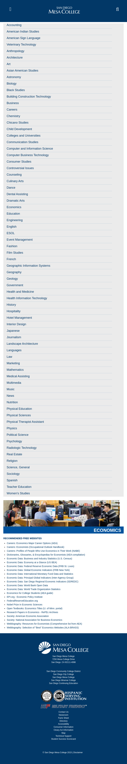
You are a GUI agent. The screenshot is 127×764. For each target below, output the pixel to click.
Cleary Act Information (63, 730)
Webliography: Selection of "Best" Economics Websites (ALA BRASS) (43, 627)
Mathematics (15, 369)
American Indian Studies (23, 31)
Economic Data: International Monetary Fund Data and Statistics (40, 574)
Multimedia (14, 382)
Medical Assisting (18, 376)
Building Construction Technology (29, 96)
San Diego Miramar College (63, 680)
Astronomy (14, 77)
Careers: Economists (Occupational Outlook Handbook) (35, 547)
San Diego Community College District (63, 671)
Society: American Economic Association (28, 616)
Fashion (12, 246)
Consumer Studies (19, 161)
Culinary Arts (15, 181)
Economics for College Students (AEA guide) (30, 593)
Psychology (14, 441)
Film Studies (15, 252)
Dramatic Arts (16, 200)
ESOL (11, 233)
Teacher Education (19, 486)
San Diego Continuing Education (63, 683)
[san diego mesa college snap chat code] (69, 746)
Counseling (14, 174)
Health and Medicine (20, 291)
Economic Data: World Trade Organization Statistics (33, 589)
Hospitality (13, 311)
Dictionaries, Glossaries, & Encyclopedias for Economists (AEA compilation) (46, 554)
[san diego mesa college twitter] (61, 746)
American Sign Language (23, 38)
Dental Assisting (17, 194)
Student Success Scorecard (63, 739)
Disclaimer (78, 752)
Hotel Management (19, 317)
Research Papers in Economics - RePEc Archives (32, 612)
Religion (12, 460)
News (10, 395)
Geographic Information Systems (28, 265)
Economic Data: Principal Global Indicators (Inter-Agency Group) (40, 577)
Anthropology (15, 51)
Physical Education (19, 408)
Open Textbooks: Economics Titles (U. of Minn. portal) (34, 608)
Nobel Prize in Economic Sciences (24, 604)
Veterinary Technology (21, 44)
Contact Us (63, 712)
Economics (14, 207)
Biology (11, 83)
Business (13, 103)
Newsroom (63, 715)
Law (9, 356)
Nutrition (12, 402)
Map (63, 733)
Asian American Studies (22, 70)
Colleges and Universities (23, 135)
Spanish (12, 480)
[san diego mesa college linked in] (67, 746)
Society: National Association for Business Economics (34, 620)
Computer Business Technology (28, 155)
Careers (12, 109)
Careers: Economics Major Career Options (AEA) (32, 543)
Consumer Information (63, 727)
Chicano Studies (17, 122)
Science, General (18, 467)
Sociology (13, 473)
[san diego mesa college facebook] (59, 746)
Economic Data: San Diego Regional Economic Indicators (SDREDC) (42, 581)
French (11, 259)
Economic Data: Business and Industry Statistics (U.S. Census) (39, 558)
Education (13, 213)
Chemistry (13, 116)
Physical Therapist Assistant (25, 421)
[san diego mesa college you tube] (65, 746)
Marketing (13, 363)
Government (15, 285)
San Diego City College (63, 674)
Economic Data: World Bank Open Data (27, 585)
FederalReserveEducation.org (22, 600)
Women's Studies (18, 493)
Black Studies (16, 90)
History (11, 304)
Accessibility (63, 724)
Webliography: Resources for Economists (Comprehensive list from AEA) (44, 623)
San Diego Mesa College (63, 677)
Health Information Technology (27, 298)
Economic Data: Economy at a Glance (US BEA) (32, 562)
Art (8, 64)
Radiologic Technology (22, 447)
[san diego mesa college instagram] (63, 746)
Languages (14, 350)
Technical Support (63, 736)
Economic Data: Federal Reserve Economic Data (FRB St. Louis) (40, 566)
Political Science (17, 434)
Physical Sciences (19, 415)
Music (10, 389)
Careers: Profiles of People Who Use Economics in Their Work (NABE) (43, 551)
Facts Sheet (63, 718)
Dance (11, 187)
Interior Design (16, 324)
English (11, 226)
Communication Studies (22, 142)
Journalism (14, 337)
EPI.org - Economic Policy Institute (25, 597)
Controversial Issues (20, 168)
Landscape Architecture (22, 343)
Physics (12, 428)
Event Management (20, 239)
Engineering (15, 220)
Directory (63, 721)
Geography (14, 272)
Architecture (15, 57)
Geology (12, 278)
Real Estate (14, 454)
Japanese (13, 330)
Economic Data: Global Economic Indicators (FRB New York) (38, 570)
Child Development (19, 129)
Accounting (14, 25)
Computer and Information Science (30, 148)
